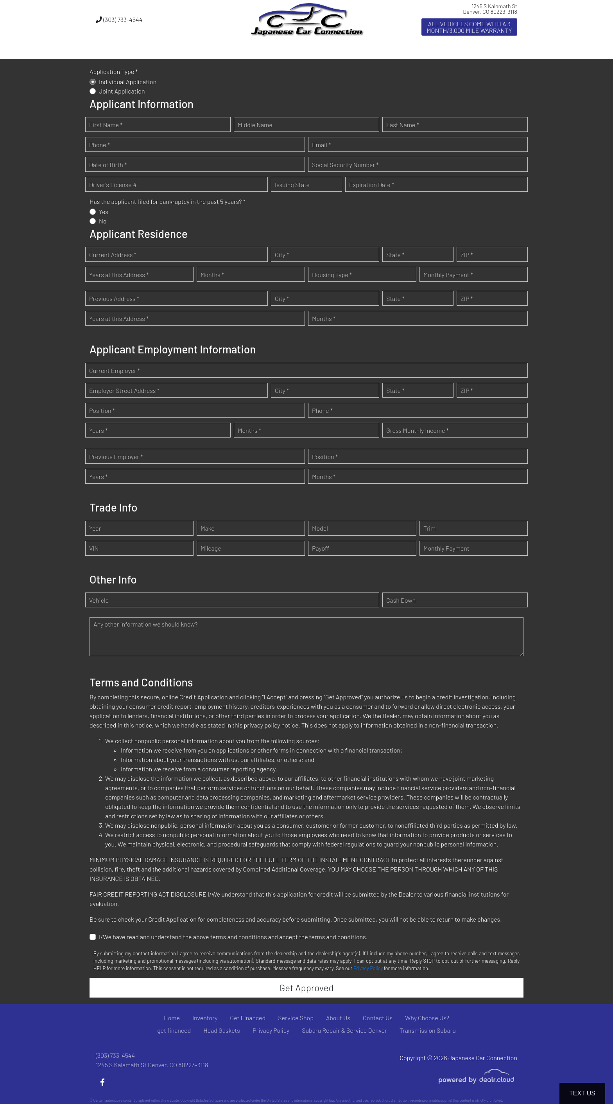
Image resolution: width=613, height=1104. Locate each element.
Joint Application (122, 91)
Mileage (211, 548)
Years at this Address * (119, 274)
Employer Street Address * (124, 390)
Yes (103, 211)
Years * (98, 430)
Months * (212, 274)
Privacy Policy (368, 968)
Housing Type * (332, 274)
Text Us (582, 1093)
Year (95, 528)
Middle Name (255, 124)
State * (395, 254)
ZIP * (467, 254)
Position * (102, 410)
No (103, 221)
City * (282, 254)
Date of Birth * (108, 164)
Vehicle (99, 600)
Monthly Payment (446, 548)
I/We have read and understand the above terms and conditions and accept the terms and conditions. (233, 936)
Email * (321, 144)
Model (320, 528)
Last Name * (402, 124)
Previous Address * (114, 298)
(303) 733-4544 (119, 19)
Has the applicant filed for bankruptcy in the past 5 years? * (168, 201)
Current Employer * (114, 370)
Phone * (99, 144)
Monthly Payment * (448, 274)
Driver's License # (113, 184)
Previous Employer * (116, 456)
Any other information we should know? (145, 624)
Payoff (320, 548)
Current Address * (112, 254)
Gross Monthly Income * (417, 430)
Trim (429, 528)
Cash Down (401, 600)
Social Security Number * (345, 164)
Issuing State (292, 184)
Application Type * (114, 71)
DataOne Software (209, 1100)
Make (208, 528)
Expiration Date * (371, 184)
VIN (94, 548)
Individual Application (127, 81)
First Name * (106, 124)
